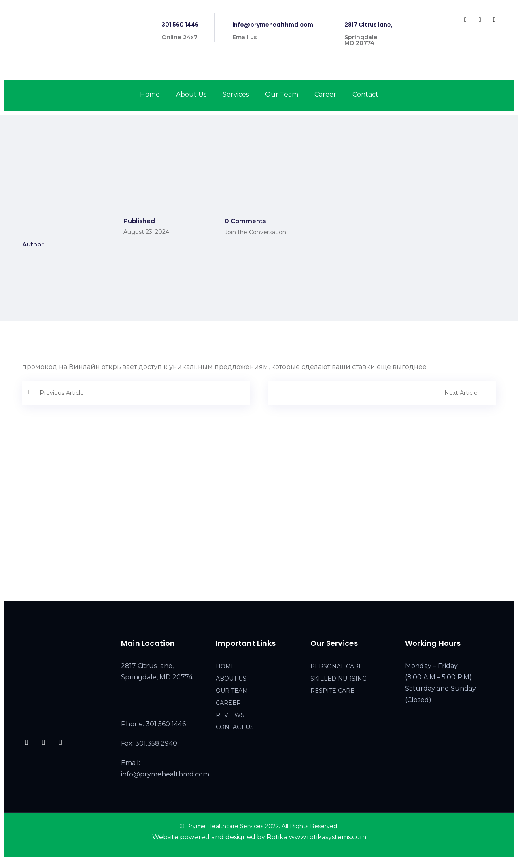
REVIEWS (230, 715)
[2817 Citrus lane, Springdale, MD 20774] (259, 530)
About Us (191, 94)
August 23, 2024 (146, 231)
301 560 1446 (180, 25)
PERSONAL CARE (336, 666)
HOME (225, 666)
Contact (365, 94)
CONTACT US (235, 727)
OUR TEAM (232, 690)
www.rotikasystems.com (327, 837)
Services (236, 94)
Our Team (281, 94)
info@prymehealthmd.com (272, 25)
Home (150, 94)
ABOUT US (231, 678)
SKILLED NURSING (338, 678)
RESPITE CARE (332, 690)
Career (325, 94)
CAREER (228, 702)
